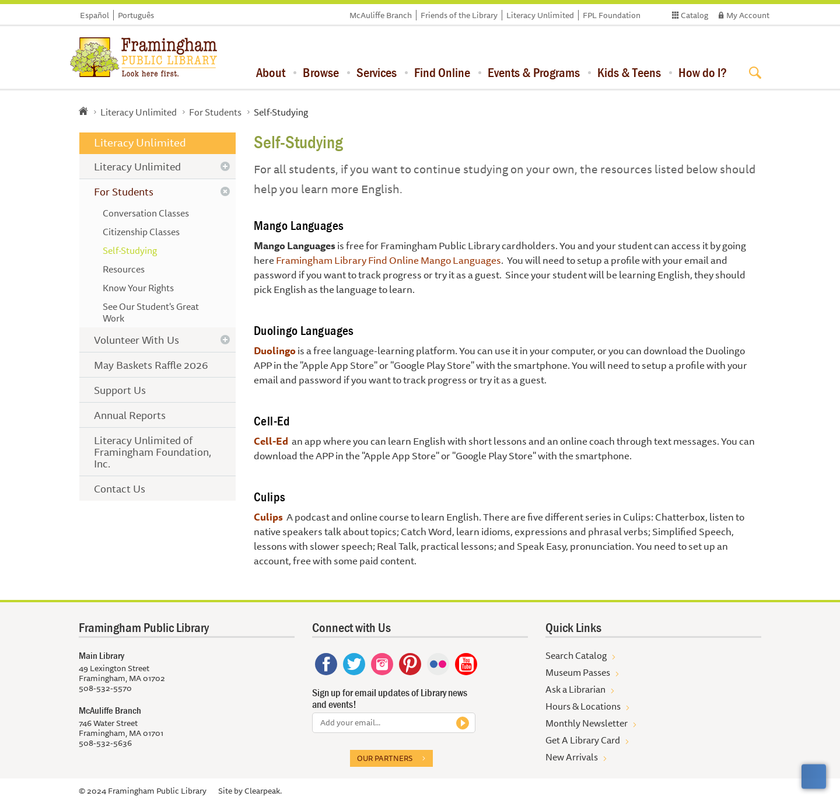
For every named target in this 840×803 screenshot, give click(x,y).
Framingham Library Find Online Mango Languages (388, 260)
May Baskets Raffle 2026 (151, 365)
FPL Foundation (611, 15)
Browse (321, 72)
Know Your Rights (138, 287)
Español (94, 15)
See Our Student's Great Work (151, 312)
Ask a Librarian (575, 689)
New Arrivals (571, 757)
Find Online (442, 72)
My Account (747, 15)
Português (136, 15)
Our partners (384, 758)
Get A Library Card (582, 740)
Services (376, 72)
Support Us (120, 390)
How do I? (702, 72)
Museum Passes (577, 672)
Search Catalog (576, 655)
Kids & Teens (629, 72)
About (270, 72)
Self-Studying (130, 250)
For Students (215, 112)
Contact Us (119, 488)
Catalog (694, 15)
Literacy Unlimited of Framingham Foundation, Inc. (152, 452)
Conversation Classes (146, 213)
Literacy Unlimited (540, 15)
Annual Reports (130, 415)
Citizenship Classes (141, 231)
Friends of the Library (459, 15)
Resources (124, 269)
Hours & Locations (583, 706)
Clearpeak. (263, 790)
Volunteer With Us (136, 339)
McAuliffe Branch (380, 15)
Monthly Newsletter (586, 723)
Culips (268, 517)
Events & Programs (534, 72)
